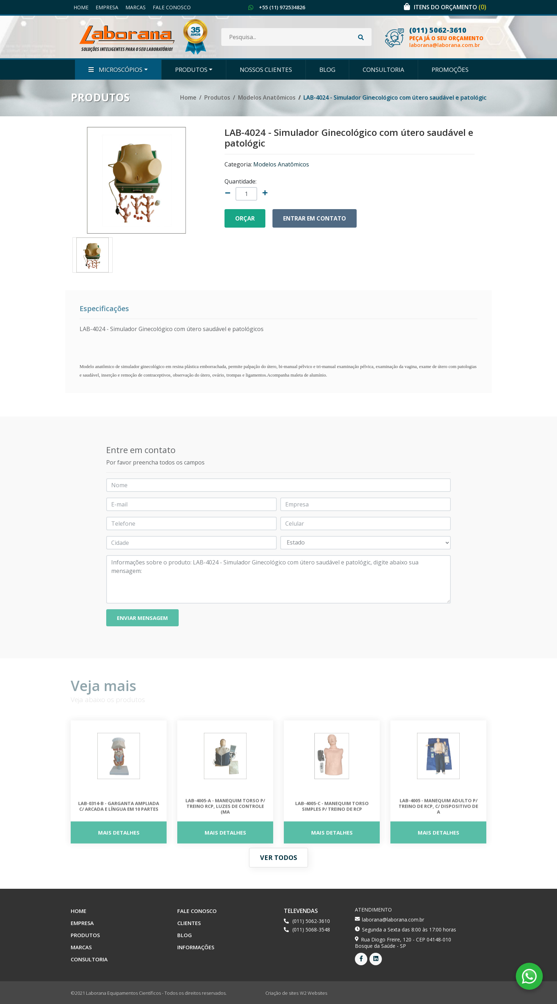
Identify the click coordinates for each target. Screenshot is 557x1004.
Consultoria (383, 69)
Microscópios (115, 69)
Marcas (135, 7)
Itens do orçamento (450, 7)
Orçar (245, 218)
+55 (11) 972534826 (282, 7)
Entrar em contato (314, 218)
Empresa (107, 7)
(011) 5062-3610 (437, 30)
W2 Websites (313, 993)
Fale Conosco (172, 7)
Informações (195, 947)
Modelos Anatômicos (267, 97)
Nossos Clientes (266, 69)
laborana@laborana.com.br (444, 45)
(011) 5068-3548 (311, 929)
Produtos (191, 69)
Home (81, 7)
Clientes (189, 922)
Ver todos (278, 857)
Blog (327, 69)
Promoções (450, 69)
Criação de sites (281, 993)
